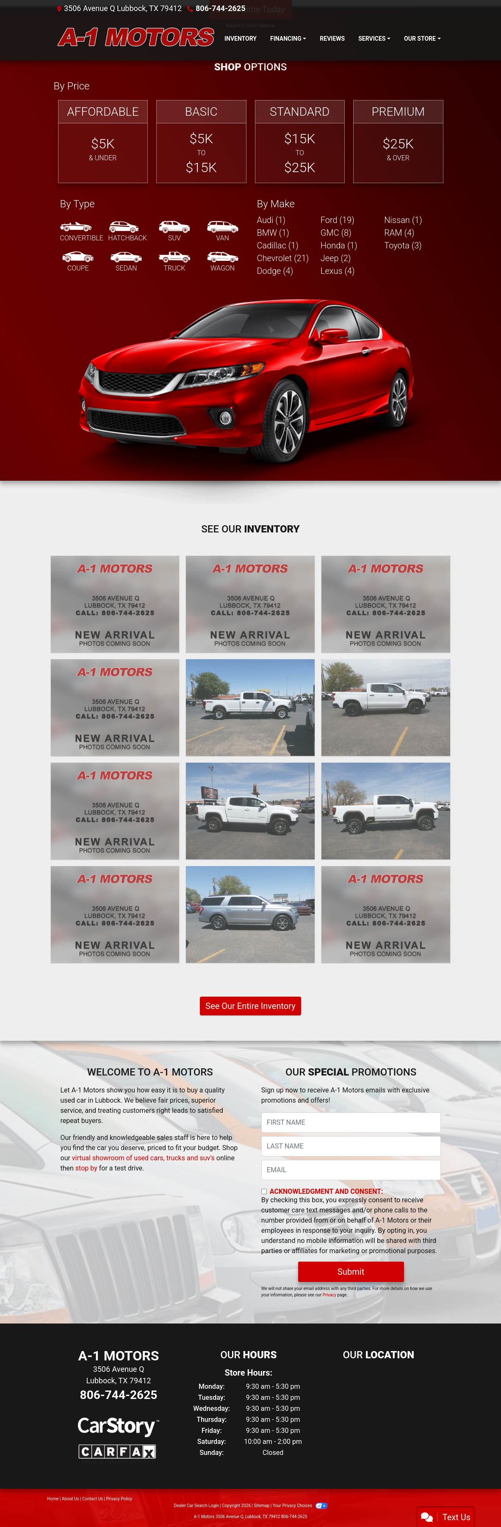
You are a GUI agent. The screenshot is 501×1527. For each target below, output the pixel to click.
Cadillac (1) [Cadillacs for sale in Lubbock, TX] (278, 245)
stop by (86, 1168)
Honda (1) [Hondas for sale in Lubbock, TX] (339, 245)
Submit (351, 1272)
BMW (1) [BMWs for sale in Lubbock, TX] (273, 233)
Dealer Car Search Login (196, 1505)
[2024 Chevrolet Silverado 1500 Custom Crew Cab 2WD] (385, 604)
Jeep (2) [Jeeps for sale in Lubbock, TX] (336, 258)
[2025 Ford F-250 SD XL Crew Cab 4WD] (115, 604)
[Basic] (201, 142)
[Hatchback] (127, 231)
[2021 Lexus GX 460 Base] (115, 811)
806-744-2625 (220, 8)
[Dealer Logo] (136, 38)
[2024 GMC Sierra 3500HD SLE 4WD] (115, 707)
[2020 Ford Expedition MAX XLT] (250, 914)
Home (53, 1498)
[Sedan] (126, 262)
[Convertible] (81, 231)
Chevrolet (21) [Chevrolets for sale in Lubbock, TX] (283, 258)
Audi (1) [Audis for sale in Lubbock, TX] (271, 220)
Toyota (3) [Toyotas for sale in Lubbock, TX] (403, 245)
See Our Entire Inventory (250, 1006)
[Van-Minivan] (222, 231)
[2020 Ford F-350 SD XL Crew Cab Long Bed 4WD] (385, 914)
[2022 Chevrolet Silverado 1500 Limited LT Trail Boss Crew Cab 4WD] (385, 707)
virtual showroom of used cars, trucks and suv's (143, 1158)
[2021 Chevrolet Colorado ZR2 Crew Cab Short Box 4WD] (250, 811)
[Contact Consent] (264, 1191)
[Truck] (174, 262)
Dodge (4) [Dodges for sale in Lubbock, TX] (275, 271)
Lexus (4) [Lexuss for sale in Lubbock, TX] (338, 271)
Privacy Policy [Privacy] (119, 1498)
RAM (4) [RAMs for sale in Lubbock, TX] (399, 233)
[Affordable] (103, 142)
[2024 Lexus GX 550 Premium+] (250, 604)
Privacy (329, 1295)
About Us (70, 1498)
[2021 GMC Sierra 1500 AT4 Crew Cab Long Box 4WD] (115, 914)
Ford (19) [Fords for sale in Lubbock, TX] (337, 220)
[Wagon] (222, 262)
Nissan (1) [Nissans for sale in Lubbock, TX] (403, 220)
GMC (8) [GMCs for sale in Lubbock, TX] (336, 233)
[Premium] (398, 142)
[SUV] (174, 231)
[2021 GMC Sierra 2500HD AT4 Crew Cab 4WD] (385, 811)
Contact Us (92, 1498)
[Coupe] (78, 262)
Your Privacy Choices (300, 1505)
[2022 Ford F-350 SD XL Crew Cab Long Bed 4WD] (250, 707)
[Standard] (300, 142)
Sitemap (261, 1505)
